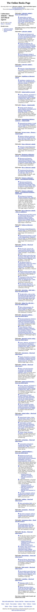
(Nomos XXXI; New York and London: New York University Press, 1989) (26, 588)
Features (15, 606)
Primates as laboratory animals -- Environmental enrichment (24, 178)
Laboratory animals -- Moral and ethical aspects (24, 14)
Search (7, 603)
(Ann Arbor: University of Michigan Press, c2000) (27, 321)
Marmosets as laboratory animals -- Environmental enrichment (24, 155)
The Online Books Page (18, 3)
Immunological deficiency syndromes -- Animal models (24, 120)
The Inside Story (28, 606)
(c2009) (25, 308)
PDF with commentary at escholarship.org (27, 488)
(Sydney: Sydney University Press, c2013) (26, 418)
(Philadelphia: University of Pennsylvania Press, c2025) (27, 458)
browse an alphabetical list (15, 9)
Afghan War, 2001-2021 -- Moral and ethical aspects (24, 304)
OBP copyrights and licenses (18, 610)
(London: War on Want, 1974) (26, 296)
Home (2, 603)
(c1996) (24, 583)
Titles (24, 603)
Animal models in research (28, 92)
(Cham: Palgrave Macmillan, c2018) (27, 109)
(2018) (26, 494)
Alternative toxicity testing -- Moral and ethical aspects (25, 339)
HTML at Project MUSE (27, 545)
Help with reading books (8, 601)
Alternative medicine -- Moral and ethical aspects (24, 315)
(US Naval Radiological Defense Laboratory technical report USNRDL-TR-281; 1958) (27, 218)
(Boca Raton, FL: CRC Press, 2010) (26, 171)
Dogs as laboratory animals (28, 144)
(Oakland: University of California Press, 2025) (26, 548)
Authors (20, 603)
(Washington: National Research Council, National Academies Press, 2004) (27, 96)
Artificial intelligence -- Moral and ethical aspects (24, 452)
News (10, 606)
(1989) (27, 125)
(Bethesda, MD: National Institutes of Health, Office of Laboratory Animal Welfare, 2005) (27, 160)
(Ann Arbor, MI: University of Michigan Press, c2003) (27, 330)
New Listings (13, 603)
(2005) (26, 503)
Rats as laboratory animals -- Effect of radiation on (25, 211)
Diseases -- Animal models (28, 105)
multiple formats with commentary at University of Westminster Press (27, 542)
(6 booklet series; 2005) (26, 197)
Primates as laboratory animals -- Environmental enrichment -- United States (25, 192)
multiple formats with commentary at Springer (26, 475)
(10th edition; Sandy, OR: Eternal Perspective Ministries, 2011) (27, 257)
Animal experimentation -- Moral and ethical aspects (25, 382)
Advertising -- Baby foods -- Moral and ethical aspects (25, 290)
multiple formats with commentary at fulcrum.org (27, 485)
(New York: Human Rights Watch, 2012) (26, 525)
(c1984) (27, 272)
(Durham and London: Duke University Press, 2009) (25, 445)
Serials (34, 603)
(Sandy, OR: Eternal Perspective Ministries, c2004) (26, 250)
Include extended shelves (18, 7)
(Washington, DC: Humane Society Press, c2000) (26, 406)
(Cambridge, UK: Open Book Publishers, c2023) (25, 370)
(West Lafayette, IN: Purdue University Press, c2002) (26, 20)
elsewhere (8, 23)
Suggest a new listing (30, 601)
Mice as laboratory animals (28, 167)
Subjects (29, 603)
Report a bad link (19, 601)
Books (6, 606)
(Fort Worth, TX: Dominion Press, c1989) (27, 278)
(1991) (27, 36)
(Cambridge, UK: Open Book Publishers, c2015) (27, 45)
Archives (21, 606)
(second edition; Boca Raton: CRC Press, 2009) (26, 138)
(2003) (26, 560)
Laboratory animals (8, 28)
